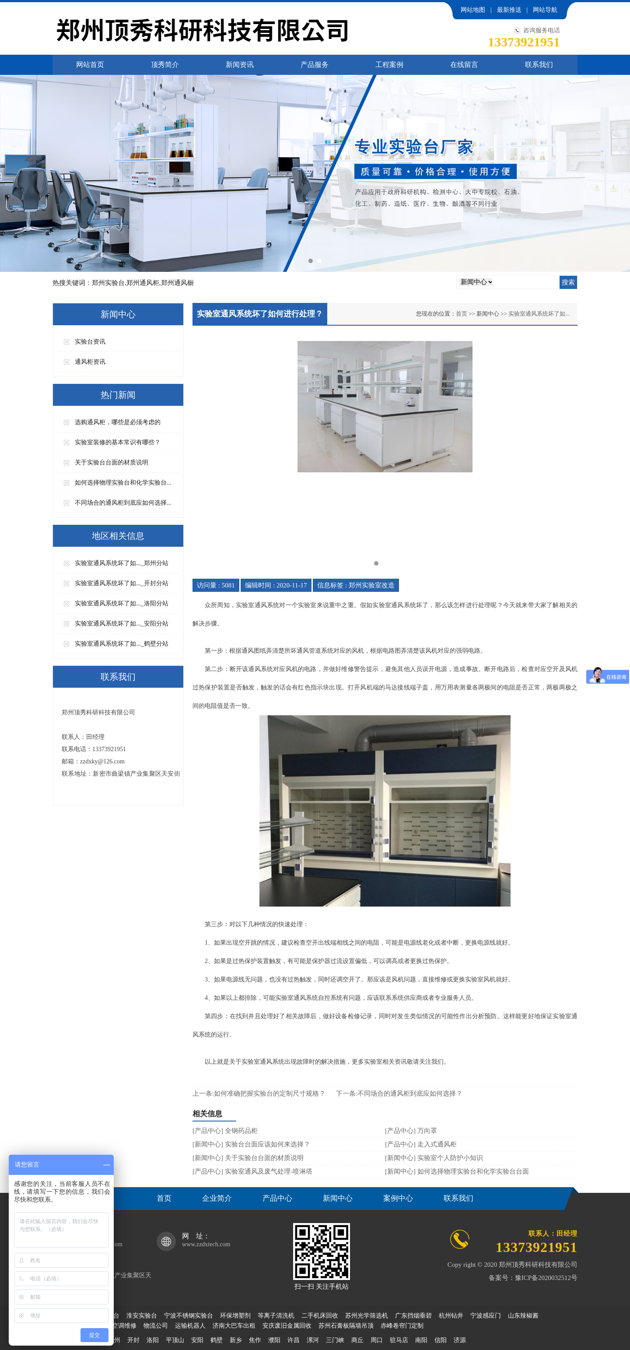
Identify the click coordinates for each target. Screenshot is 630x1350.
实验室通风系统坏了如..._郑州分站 (121, 563)
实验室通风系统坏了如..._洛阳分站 (121, 603)
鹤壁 (216, 1340)
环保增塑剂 (235, 1315)
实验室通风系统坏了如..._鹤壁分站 (121, 643)
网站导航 (545, 10)
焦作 (255, 1340)
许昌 (293, 1340)
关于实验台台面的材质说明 (111, 462)
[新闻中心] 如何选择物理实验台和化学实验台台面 (457, 1171)
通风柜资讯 (90, 362)
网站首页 (90, 64)
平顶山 (175, 1340)
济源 (460, 1340)
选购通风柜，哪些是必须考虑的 (118, 422)
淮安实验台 (141, 1315)
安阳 (197, 1340)
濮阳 (274, 1340)
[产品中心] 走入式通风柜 (421, 1144)
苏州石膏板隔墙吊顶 (346, 1325)
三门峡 (335, 1340)
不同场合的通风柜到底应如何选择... (123, 502)
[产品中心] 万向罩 (411, 1130)
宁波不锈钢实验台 (188, 1315)
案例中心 (398, 1198)
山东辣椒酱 (523, 1315)
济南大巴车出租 (234, 1325)
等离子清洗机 (276, 1315)
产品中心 (277, 1198)
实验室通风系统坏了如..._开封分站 (121, 583)
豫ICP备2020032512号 (546, 1277)
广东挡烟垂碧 (413, 1315)
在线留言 (464, 64)
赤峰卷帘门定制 (402, 1325)
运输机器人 (190, 1325)
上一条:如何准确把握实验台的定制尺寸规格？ (259, 1093)
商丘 (357, 1340)
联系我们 (539, 64)
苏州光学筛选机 (366, 1315)
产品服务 (315, 64)
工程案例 (389, 64)
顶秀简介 (165, 64)
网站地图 (473, 10)
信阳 (440, 1340)
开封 (133, 1340)
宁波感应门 (485, 1315)
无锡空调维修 (118, 1325)
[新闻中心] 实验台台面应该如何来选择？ (251, 1144)
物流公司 (156, 1325)
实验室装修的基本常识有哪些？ (118, 442)
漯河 (313, 1340)
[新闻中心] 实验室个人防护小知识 (434, 1157)
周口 (377, 1340)
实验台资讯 (90, 341)
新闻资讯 (240, 64)
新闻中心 (338, 1198)
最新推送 (509, 10)
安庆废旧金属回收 (287, 1325)
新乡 (236, 1340)
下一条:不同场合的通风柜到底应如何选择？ (399, 1093)
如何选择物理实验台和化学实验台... (123, 482)
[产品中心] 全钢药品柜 (225, 1130)
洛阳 (153, 1340)
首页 (164, 1198)
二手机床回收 (319, 1315)
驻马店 (399, 1340)
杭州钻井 (451, 1315)
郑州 (114, 1340)
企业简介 (217, 1198)
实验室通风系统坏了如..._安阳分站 (121, 623)
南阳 (421, 1340)
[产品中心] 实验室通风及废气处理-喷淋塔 (252, 1171)
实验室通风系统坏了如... (539, 313)
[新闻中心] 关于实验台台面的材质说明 (248, 1157)
